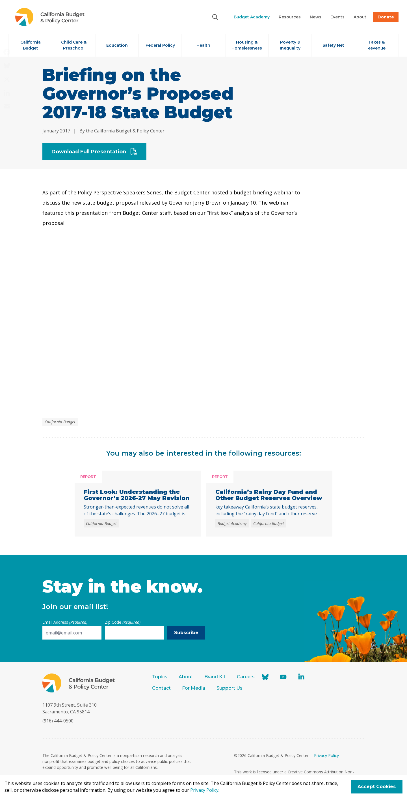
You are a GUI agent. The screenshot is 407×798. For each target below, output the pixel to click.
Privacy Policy (326, 755)
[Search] (215, 17)
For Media (193, 688)
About (186, 676)
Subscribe (186, 632)
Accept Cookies (377, 786)
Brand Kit (215, 676)
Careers (246, 676)
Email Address (64, 622)
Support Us (230, 688)
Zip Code (122, 622)
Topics (159, 676)
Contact (161, 688)
